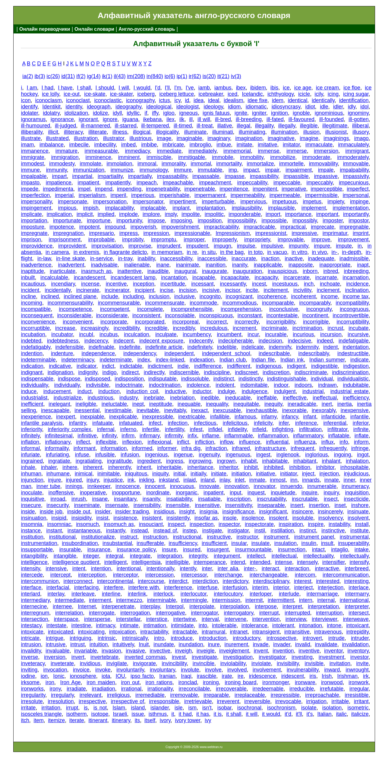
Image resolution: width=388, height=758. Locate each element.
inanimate (187, 265)
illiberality (31, 132)
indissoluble (195, 379)
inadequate (321, 258)
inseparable (271, 505)
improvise (139, 246)
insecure (31, 505)
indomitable (254, 385)
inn (293, 480)
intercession (159, 575)
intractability (154, 632)
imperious (142, 195)
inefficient (32, 404)
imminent (129, 157)
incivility (302, 290)
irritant (361, 701)
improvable (291, 239)
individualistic (353, 379)
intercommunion (39, 581)
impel (84, 189)
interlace (359, 587)
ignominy (358, 113)
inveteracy (33, 663)
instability (339, 524)
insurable (70, 550)
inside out (78, 512)
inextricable (191, 417)
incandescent (89, 277)
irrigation (316, 701)
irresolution (61, 701)
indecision (270, 341)
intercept (60, 575)
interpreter (356, 606)
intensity (30, 568)
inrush (78, 499)
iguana (130, 119)
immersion (326, 151)
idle (324, 107)
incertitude (172, 284)
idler (338, 107)
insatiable (209, 499)
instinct (307, 531)
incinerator (117, 290)
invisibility (288, 663)
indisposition (129, 379)
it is (217, 714)
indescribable (274, 353)
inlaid (189, 480)
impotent (89, 227)
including (133, 296)
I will (123, 88)
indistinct (223, 379)
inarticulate (62, 271)
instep (189, 531)
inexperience (36, 417)
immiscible (159, 157)
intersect (359, 613)
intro (159, 638)
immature (66, 151)
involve (213, 670)
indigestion (356, 366)
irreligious (118, 695)
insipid (58, 518)
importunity (129, 221)
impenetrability (163, 189)
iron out (130, 682)
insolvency (330, 518)
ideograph (98, 107)
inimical (84, 474)
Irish (327, 676)
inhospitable (354, 467)
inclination (357, 290)
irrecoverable (231, 689)
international (354, 600)
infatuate (102, 423)
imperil (118, 195)
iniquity (160, 474)
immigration (65, 157)
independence (98, 353)
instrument (276, 537)
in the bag (232, 252)
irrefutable (331, 689)
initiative (265, 474)
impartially (140, 176)
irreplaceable (250, 695)
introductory (246, 638)
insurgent (218, 550)
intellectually (354, 556)
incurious (303, 334)
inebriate (154, 398)
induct (84, 391)
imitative (267, 145)
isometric (357, 708)
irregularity (33, 695)
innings (73, 486)
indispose (69, 379)
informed (142, 448)
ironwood (331, 682)
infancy (290, 417)
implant (181, 208)
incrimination (307, 328)
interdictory (235, 581)
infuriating (57, 455)
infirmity (173, 436)
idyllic (133, 113)
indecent (124, 341)
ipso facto (142, 676)
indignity (87, 372)
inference (306, 423)
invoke (103, 670)
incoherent (303, 296)
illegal (243, 126)
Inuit (144, 644)
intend (238, 562)
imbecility (105, 145)
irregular (359, 689)
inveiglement (234, 651)
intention (101, 568)
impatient (88, 183)
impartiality (110, 176)
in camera (57, 252)
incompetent (114, 309)
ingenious (156, 455)
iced (232, 94)
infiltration (310, 429)
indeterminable (38, 360)
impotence (61, 227)
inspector (229, 524)
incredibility (127, 328)
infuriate (30, 455)
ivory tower (187, 720)
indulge (226, 391)
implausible (281, 208)
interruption (329, 613)
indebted (31, 341)
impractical (293, 227)
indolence (198, 385)
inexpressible (157, 417)
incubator (62, 334)
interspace (66, 619)
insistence (125, 518)
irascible (206, 676)
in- (335, 252)
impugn (222, 246)
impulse (246, 246)
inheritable (169, 467)
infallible (219, 417)
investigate (204, 657)
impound (115, 227)
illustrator (113, 138)
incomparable (278, 303)
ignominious (329, 113)
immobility (251, 157)
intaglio (339, 550)
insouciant (151, 524)
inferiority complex (69, 429)
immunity (56, 170)
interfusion (234, 587)
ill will (203, 119)
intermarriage (322, 594)
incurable (275, 334)
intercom (305, 575)
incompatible (36, 309)
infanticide (333, 417)
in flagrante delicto (125, 252)
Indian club (232, 360)
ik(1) (107, 76)
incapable (203, 277)
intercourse (151, 581)
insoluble (302, 518)
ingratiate (59, 461)
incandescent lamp (133, 277)
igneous (188, 113)
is (86, 708)
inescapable (55, 410)
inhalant (331, 461)
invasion (111, 651)
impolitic (214, 214)
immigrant (357, 151)
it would (271, 714)
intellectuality (318, 556)
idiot (310, 107)
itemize (56, 720)
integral (114, 556)
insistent (152, 518)
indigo (110, 372)
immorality (173, 164)
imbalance (51, 145)
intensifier (333, 562)
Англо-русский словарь (146, 29)
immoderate (316, 157)
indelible (227, 347)
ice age (302, 88)
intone (334, 625)
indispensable (37, 379)
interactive (327, 568)
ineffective (295, 398)
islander (159, 708)
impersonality (36, 202)
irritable (340, 701)
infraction (216, 448)
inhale (28, 467)
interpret (292, 606)
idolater (29, 113)
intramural (213, 632)
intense (283, 562)
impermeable (285, 195)
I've (190, 88)
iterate (76, 720)
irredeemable (268, 689)
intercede (32, 575)
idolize (100, 113)
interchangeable (268, 575)
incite (252, 290)
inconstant (250, 315)
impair (272, 170)
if (145, 113)
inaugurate (214, 271)
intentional (129, 568)
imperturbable (218, 202)
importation (34, 221)
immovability (323, 164)
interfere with (143, 587)
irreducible (301, 689)
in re (192, 252)
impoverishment (180, 227)
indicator (86, 366)
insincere (302, 512)
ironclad (187, 682)
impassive (326, 176)
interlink (137, 594)
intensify (358, 562)
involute (190, 670)
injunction (32, 480)
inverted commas (145, 657)
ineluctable (114, 404)
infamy (268, 417)
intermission (226, 600)
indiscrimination (350, 372)
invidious (90, 663)
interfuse (207, 587)
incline (28, 296)
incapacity (266, 277)
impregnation (68, 233)
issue (138, 714)
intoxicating (91, 632)
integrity (198, 556)
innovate (209, 486)
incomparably (314, 303)
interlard (30, 594)
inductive (175, 391)
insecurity (57, 505)
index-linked (170, 360)
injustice (113, 480)
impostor (359, 221)
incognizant (239, 296)
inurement (236, 644)
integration (169, 556)
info (343, 442)
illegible (309, 126)
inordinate (157, 493)
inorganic (186, 493)
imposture (32, 227)
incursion (330, 334)
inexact (199, 410)
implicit (85, 214)
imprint (361, 233)
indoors (303, 385)
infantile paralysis (41, 423)
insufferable (150, 543)
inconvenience (38, 322)
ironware (305, 682)
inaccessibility (176, 258)
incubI (86, 334)
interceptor (125, 575)
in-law (44, 258)
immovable (356, 164)
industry (128, 398)
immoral (146, 164)
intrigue (54, 638)
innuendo (291, 486)
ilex (170, 119)
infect (155, 423)
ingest (263, 455)
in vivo (319, 252)
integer (91, 556)
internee (62, 606)
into (203, 625)
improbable (101, 239)
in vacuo (277, 252)
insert (296, 505)
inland (207, 480)
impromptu (163, 239)
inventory (358, 651)
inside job (51, 512)
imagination (249, 138)
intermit (254, 600)
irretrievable (198, 701)
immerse (296, 151)
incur (253, 334)
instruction (155, 537)
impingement (36, 208)
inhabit (249, 461)
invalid (302, 644)
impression (156, 233)
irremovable (184, 695)
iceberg (146, 94)
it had (185, 714)
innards (311, 480)
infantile (359, 417)
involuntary (162, 670)
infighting (282, 429)
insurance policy (136, 550)
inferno (128, 429)
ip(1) (182, 76)
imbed (128, 145)
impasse (234, 176)
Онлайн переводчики (44, 29)
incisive (211, 290)
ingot (363, 455)
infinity (109, 436)
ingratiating (89, 461)
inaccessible (211, 258)
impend (103, 189)
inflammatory (308, 436)
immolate (90, 164)
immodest (32, 164)
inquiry (331, 493)
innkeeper (98, 486)
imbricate (173, 145)
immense (268, 151)
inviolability (233, 663)
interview (295, 619)
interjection (330, 587)
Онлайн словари (94, 29)
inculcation (136, 334)
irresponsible (164, 701)
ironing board (240, 682)
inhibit (251, 467)
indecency (96, 341)
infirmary (149, 436)
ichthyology (280, 94)
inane (162, 265)
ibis (274, 88)
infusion (130, 455)
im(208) (136, 76)
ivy (208, 720)
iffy (155, 113)
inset (339, 505)
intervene (235, 619)
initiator (288, 474)
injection (329, 474)
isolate (309, 708)
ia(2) (27, 76)
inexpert (65, 417)
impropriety (257, 239)
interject (303, 587)
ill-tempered (155, 126)
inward (332, 670)
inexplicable (123, 417)
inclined (50, 296)
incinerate (87, 290)
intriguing (80, 638)
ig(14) (94, 76)
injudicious (356, 474)
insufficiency (183, 543)
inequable (189, 404)
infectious (205, 423)
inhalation (357, 461)
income (329, 296)
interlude (289, 594)
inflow (226, 442)
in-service (101, 258)
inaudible (158, 271)
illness (119, 132)
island (138, 708)
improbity (132, 239)
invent (261, 651)
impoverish (143, 227)
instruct (128, 537)
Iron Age (70, 682)
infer (284, 423)
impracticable (259, 227)
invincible (203, 663)
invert (77, 657)
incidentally (58, 290)
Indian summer (327, 360)
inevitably (175, 410)
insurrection (291, 550)
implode (128, 214)
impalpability (354, 170)
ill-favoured (301, 119)
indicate (359, 360)
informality (56, 448)
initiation (241, 474)
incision (188, 290)
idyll (117, 113)
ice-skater (121, 94)
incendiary (63, 284)
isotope (99, 714)
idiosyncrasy (286, 107)
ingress (174, 461)
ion (44, 676)
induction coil (142, 391)
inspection (201, 524)
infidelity (237, 429)
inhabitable (275, 461)
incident (30, 290)
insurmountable (253, 550)
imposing (181, 221)
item (39, 720)
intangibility (34, 556)
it (173, 714)
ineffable (267, 398)
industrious (100, 398)
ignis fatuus (216, 113)
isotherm (76, 714)
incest (259, 284)
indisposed (97, 379)
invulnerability (302, 670)
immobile (222, 157)
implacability (119, 208)
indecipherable (235, 341)
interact (270, 568)
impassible (295, 176)
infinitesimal (59, 436)
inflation (30, 442)
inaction (270, 258)
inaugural (185, 271)
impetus (312, 202)
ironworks (32, 689)
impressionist (270, 233)
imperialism (92, 195)
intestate (56, 625)
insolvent (358, 518)
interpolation (234, 606)
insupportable (37, 550)
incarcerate (296, 277)
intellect (256, 556)
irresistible (356, 695)
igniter (259, 113)
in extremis (86, 252)
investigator (272, 657)
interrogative (170, 613)
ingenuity (209, 455)
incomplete (150, 309)
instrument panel (314, 537)
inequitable (246, 404)
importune (98, 221)
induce (28, 391)
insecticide (356, 499)
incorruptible (35, 328)
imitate (244, 145)
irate (227, 676)
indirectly (154, 372)
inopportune (126, 493)
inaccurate (244, 258)
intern (305, 600)
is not (100, 708)
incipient (144, 290)
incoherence (271, 296)
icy (178, 100)
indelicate (252, 347)
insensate (116, 505)
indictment (160, 366)
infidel (215, 429)
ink (131, 480)
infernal (106, 429)
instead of (165, 531)
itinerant (97, 720)
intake (362, 550)
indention (31, 353)
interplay (150, 606)
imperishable (174, 195)
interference (178, 587)
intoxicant (357, 625)
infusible (105, 455)
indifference (208, 366)
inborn (310, 271)
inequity (273, 404)
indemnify (280, 347)
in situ (209, 252)
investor (359, 657)
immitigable (191, 157)
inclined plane (80, 296)
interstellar (128, 619)
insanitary (125, 499)
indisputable (162, 379)
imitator (291, 145)
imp (233, 170)
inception (143, 284)
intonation (310, 625)
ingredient (149, 461)
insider (102, 512)
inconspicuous (216, 315)
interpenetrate (118, 606)
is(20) (209, 76)
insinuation (33, 518)
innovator (264, 486)
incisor (232, 290)
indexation (202, 360)
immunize (122, 170)
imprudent (168, 246)
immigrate (32, 157)
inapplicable (268, 265)
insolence (252, 518)
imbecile (79, 145)
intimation (155, 625)
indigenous (269, 366)
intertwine (184, 619)
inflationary (57, 442)
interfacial (57, 587)
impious (67, 208)
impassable (205, 176)
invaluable (57, 651)
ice (286, 88)
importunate (67, 221)
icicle (304, 94)
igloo (168, 113)
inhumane (58, 474)
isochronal (249, 708)
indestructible (353, 353)
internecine (34, 606)
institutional (62, 537)
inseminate (87, 505)
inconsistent (146, 315)
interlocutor (194, 594)
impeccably (320, 183)
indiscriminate (311, 372)
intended (260, 562)
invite (362, 663)
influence (249, 442)
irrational (131, 689)
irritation (50, 708)
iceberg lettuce (176, 94)
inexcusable (227, 410)
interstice (156, 619)
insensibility (147, 505)
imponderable (245, 214)
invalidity (31, 651)
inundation (191, 644)
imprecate (322, 227)
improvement (353, 239)
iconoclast (78, 100)
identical (298, 100)
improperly (224, 239)
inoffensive (61, 493)
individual (322, 379)
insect (331, 499)
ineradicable (302, 404)
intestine (81, 625)
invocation (55, 670)
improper (194, 239)
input (235, 493)
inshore (360, 505)
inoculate (31, 493)
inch (309, 284)
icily (319, 94)
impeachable (178, 183)
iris (312, 676)
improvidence (36, 246)
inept (138, 404)
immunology (154, 170)
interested (327, 581)
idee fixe (257, 100)
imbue (223, 145)
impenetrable (199, 189)
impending (129, 189)
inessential (86, 410)
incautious (33, 284)
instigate (212, 531)
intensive (56, 568)
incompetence (75, 309)
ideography (128, 107)
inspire (315, 524)
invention (283, 651)
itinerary (121, 720)
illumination (284, 132)
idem (277, 100)
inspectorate (259, 524)
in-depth (351, 252)
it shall (233, 714)
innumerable (321, 486)
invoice (81, 670)
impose (156, 221)
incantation (174, 277)
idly (351, 107)
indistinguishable (286, 379)
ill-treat (205, 126)
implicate (31, 214)
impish (91, 208)
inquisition (357, 493)
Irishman (347, 676)
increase (65, 328)
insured (191, 550)
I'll (167, 88)
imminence (98, 157)
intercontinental (115, 581)
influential (277, 442)
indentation (356, 347)
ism (192, 708)
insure (169, 550)
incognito (210, 296)
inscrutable (304, 499)
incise (166, 290)
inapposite (301, 265)
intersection (34, 619)
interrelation (69, 613)
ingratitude (119, 461)
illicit (53, 132)
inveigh (183, 651)
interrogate (101, 613)
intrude (336, 638)
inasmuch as (96, 271)
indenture (62, 353)
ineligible (86, 404)
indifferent (238, 366)
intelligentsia (146, 562)
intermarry (357, 594)
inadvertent (71, 265)
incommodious (239, 303)
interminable (161, 600)
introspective (281, 638)
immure (183, 170)
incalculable (54, 277)
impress (128, 233)
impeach (147, 183)
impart (59, 176)
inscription (239, 499)
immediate (169, 151)
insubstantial (117, 543)
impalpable (33, 176)
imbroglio (200, 145)
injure (54, 480)
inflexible (106, 442)
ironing (211, 682)
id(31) (68, 76)
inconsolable (179, 315)
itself (149, 720)
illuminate (195, 132)
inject (308, 474)
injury (93, 480)
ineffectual (325, 398)
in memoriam (166, 252)
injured (74, 480)
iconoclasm (48, 100)
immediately (202, 151)
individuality (34, 385)
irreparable (216, 695)
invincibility (174, 663)
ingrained (32, 461)
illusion (311, 132)
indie (183, 366)
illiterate (97, 132)
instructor (247, 537)
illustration (86, 138)
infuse (82, 455)
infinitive (87, 436)
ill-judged (65, 126)
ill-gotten (359, 119)
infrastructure (270, 448)
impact (251, 170)
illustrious (141, 138)
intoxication (122, 632)
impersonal (356, 195)
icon (25, 100)
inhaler (49, 467)
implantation (210, 208)
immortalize (260, 164)
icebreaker (210, 94)
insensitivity (238, 505)
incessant (202, 284)
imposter (333, 221)
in (360, 246)
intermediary (35, 600)
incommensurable (119, 303)
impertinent (182, 202)
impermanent (210, 195)
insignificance (238, 512)
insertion (319, 505)
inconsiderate (112, 315)
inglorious (316, 455)
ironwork (358, 682)
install (362, 524)
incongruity (319, 309)
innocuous (182, 486)
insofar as (206, 518)
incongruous (354, 309)
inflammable (238, 436)
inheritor (228, 467)
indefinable (101, 347)
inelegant (59, 404)
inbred (330, 271)
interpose (265, 606)
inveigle (206, 651)
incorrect (217, 322)
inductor (202, 391)
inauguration (247, 271)
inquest (256, 493)
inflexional (159, 442)
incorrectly (246, 322)
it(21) (223, 76)
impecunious (354, 183)
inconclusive (283, 309)
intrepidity (357, 632)
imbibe (149, 145)
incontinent (315, 315)
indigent (296, 366)
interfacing (86, 587)
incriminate (274, 328)
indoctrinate (129, 385)
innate (331, 480)
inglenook (287, 455)
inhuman (31, 474)
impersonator (148, 202)
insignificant (273, 512)
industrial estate (349, 391)
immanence (34, 151)
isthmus (158, 714)
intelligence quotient (75, 562)
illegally (286, 126)
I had (47, 88)
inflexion (132, 442)
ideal (213, 100)
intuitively (123, 644)
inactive (294, 258)
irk (366, 676)
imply (171, 214)
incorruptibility (352, 322)
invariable (85, 651)
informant (85, 448)
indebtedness (63, 341)
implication (59, 214)
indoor (281, 385)
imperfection (35, 195)
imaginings (336, 138)
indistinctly (250, 379)
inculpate (165, 334)
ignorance (62, 119)
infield (259, 429)
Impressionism (233, 233)
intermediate (69, 600)
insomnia (31, 524)
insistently (177, 518)
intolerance (254, 625)
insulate (260, 543)
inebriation (182, 398)
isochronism (281, 708)
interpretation (323, 606)
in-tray (125, 258)
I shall (84, 88)
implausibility (246, 208)
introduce (181, 638)
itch (25, 720)
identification (354, 100)
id (187, 100)
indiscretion (276, 372)
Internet (87, 606)
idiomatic (256, 107)
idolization (76, 113)
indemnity (307, 347)
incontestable (282, 315)
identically (323, 100)
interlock (163, 594)
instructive (219, 537)
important (327, 214)
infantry (77, 423)
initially (198, 474)
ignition (279, 113)
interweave (356, 619)
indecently (201, 341)
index (143, 360)
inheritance (200, 467)
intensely (307, 562)
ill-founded (331, 119)
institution (32, 537)
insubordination (80, 543)
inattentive (129, 271)
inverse (29, 657)
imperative (294, 189)
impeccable (286, 183)
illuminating (252, 132)
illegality (264, 126)
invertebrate (104, 657)
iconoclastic (107, 100)
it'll (299, 714)
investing (302, 657)
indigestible (324, 366)
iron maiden (101, 682)
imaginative (281, 138)
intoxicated (60, 632)
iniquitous (136, 474)
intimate (129, 625)
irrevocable (288, 701)
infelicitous (235, 423)
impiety (335, 202)
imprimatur (335, 233)
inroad (57, 499)
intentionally (160, 568)
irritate (28, 708)
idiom (234, 107)
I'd (157, 88)
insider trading (132, 512)
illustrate (31, 138)
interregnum (35, 613)
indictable (131, 366)
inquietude (283, 493)
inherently (119, 467)
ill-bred (223, 119)
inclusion (159, 296)
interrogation (135, 613)
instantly (115, 531)
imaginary (218, 138)
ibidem (258, 88)
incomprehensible (192, 309)
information (113, 448)
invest (179, 657)
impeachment (215, 183)
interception (92, 575)
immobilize (282, 157)
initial (179, 474)
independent (179, 353)
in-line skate (70, 258)
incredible (156, 328)
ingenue (183, 455)
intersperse (97, 619)
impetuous (284, 202)
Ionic (58, 676)
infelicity (263, 423)
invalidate (326, 644)
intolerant (283, 625)
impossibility (242, 221)
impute (344, 246)
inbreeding (356, 271)
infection (178, 423)
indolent (225, 385)
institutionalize (98, 537)
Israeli (120, 714)
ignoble (301, 113)
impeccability (252, 183)
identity (73, 107)
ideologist (187, 107)
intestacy (31, 625)
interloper (260, 594)
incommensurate (164, 303)
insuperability (353, 543)
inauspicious (282, 271)
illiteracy (73, 132)
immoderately (352, 157)
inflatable (338, 436)
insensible (177, 505)
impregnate (34, 233)
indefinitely (200, 347)
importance (298, 214)
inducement (57, 391)
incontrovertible (350, 315)
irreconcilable (194, 689)
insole (230, 518)
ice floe (351, 88)
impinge (359, 202)
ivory (165, 720)
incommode (203, 303)
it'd (288, 714)
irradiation (103, 689)
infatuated (130, 423)
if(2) (80, 76)
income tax (356, 296)
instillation (282, 531)
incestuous (285, 284)
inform (361, 442)
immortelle (291, 164)
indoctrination (165, 385)
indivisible (97, 385)
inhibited (274, 467)
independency (139, 353)
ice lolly (50, 94)
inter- (250, 568)
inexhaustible (261, 410)
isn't (207, 708)
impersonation (110, 202)
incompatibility (352, 303)
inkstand (169, 480)
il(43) (120, 76)
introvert (312, 638)
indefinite (129, 347)
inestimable (118, 410)
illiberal (360, 126)
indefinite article (163, 347)
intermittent (281, 600)
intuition (99, 644)
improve (320, 239)
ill (191, 119)
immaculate (319, 145)
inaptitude (32, 271)
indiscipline (217, 372)
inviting (29, 670)
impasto (30, 183)
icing (333, 94)
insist (102, 518)
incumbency (197, 334)
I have (65, 88)
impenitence (233, 189)
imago (361, 138)
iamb (204, 88)
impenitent (265, 189)
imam (27, 145)
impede (29, 189)
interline (111, 594)
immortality (228, 164)
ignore (110, 119)
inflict (183, 442)
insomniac (59, 524)
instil (259, 531)
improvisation (107, 246)
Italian (324, 714)
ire (241, 676)
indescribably (313, 353)
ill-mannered (95, 126)
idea (198, 100)
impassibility (264, 176)
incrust (335, 328)
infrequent (302, 448)
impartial (82, 176)
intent (78, 568)
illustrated (57, 138)
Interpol (175, 606)
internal (326, 600)
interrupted (297, 613)
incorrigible (316, 322)
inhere (69, 467)
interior (281, 587)
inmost (277, 480)
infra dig (190, 448)
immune (30, 170)
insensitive (207, 505)
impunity (298, 246)
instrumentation (39, 543)
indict (108, 366)
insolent (278, 518)
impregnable (354, 227)
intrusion (31, 644)
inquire (309, 493)
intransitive (297, 632)
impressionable (192, 233)
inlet (239, 480)
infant (309, 417)
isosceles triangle (41, 714)
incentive (116, 284)
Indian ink (292, 360)
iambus (223, 88)
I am (32, 88)
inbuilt (28, 277)
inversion (54, 657)
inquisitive (32, 499)
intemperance (210, 562)
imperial (64, 195)
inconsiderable (74, 315)
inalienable (137, 265)
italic (341, 714)
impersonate (72, 202)
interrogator (204, 613)
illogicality (167, 132)
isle (178, 708)
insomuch (87, 524)
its (137, 720)
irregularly (62, 695)
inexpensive (355, 410)
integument (227, 556)
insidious (164, 512)
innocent (155, 486)
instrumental (354, 537)
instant (54, 531)
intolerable (224, 625)
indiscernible (184, 372)
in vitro (299, 252)
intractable (184, 632)
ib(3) (39, 76)
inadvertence (36, 265)
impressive (304, 233)
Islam (118, 708)
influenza (304, 442)
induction (108, 391)
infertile (150, 429)
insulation (285, 543)
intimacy (105, 625)
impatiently (118, 183)
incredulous (213, 328)
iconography (140, 100)
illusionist (336, 132)
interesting (356, 581)
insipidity (81, 518)
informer (167, 448)
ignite (241, 113)
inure (214, 644)
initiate (218, 474)
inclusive (184, 296)
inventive (308, 651)
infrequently (332, 448)
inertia (344, 404)
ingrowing (200, 461)
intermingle (194, 600)
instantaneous (84, 531)
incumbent (229, 334)
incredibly (184, 328)
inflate (362, 436)
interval (210, 619)
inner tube (48, 486)
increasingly (94, 328)
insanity (151, 499)
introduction (212, 638)
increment (244, 328)
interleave (82, 594)
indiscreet (246, 372)
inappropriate (335, 265)
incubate (359, 328)
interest (302, 581)
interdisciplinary (271, 581)
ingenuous (238, 455)
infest (196, 429)
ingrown (226, 461)
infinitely (30, 436)
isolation (332, 708)
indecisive (299, 341)
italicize (360, 714)
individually (67, 385)
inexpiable (92, 417)
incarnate (326, 277)
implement (313, 208)
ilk (182, 119)
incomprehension (241, 309)
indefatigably (35, 347)
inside (28, 512)
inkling (146, 480)
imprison (31, 239)
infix (192, 436)
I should (105, 88)
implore (151, 214)
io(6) (170, 76)
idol (364, 107)
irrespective (92, 701)
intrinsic (107, 638)
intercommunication (346, 575)
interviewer (324, 619)
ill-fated (275, 119)
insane (100, 499)
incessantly (233, 284)
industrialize (68, 398)
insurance (98, 550)
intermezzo (129, 600)
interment (100, 600)
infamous (245, 417)
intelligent (115, 562)
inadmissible (354, 258)
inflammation (273, 436)
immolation (119, 164)
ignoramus (33, 119)
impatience (58, 183)
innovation (236, 486)
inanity (239, 265)
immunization (88, 170)
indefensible (69, 347)
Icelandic (252, 94)
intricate (30, 638)
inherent (93, 467)
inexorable (294, 410)
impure (322, 246)
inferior (361, 423)
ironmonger (275, 682)
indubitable (356, 385)
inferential (334, 423)
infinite (361, 429)
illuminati (222, 132)
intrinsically (135, 638)
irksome (30, 682)
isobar (224, 708)
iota (106, 676)
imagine (309, 138)
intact (318, 550)
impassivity (356, 176)
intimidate (182, 625)
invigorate (144, 663)
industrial (312, 391)
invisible (314, 663)
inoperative (93, 493)
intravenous (328, 632)
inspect (176, 524)
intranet (239, 632)
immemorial (237, 151)
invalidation (355, 644)
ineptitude (160, 404)
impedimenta (58, 189)
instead (139, 531)
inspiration (291, 524)
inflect (83, 442)
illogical (141, 132)
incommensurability (70, 303)
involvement (267, 670)
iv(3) (236, 76)
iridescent (292, 676)
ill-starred (125, 126)
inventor (333, 651)
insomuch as (119, 524)
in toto (255, 252)
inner (349, 480)
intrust (77, 644)
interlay (55, 594)
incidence (357, 284)
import (273, 214)
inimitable (108, 474)
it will (251, 714)
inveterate (62, 663)
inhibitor (325, 467)
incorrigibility (280, 322)
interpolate (201, 606)
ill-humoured (35, 126)
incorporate (113, 322)
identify (29, 107)
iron (50, 682)
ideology (213, 107)
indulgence (254, 391)
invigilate (116, 663)
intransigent (266, 632)
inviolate (261, 663)
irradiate (76, 689)
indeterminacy (78, 360)
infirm (127, 436)
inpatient (213, 493)
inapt (363, 265)
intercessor (194, 575)
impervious (253, 202)
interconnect (77, 581)
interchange (228, 575)
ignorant (88, 119)
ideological (158, 107)
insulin (309, 543)
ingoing (342, 455)
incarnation (356, 277)
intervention (265, 619)
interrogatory (238, 613)
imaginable (189, 138)
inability (146, 258)
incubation (33, 334)
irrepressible (285, 695)
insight (187, 512)
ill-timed (183, 126)
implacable (153, 208)
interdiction (205, 581)
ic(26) (53, 76)
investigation (238, 657)
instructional (187, 537)
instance (31, 531)
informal (30, 448)
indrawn (327, 385)
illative (224, 126)
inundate (163, 644)
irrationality (160, 689)
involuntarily (130, 670)
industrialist (34, 398)
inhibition (299, 467)
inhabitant (304, 461)
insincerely (330, 512)
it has (202, 714)
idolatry (51, 113)
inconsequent (36, 315)
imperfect (357, 189)
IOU (120, 676)
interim (260, 587)
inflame (210, 436)
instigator (238, 531)
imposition (210, 221)
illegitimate (334, 126)
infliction (204, 442)
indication (32, 366)
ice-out (72, 94)
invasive (135, 651)
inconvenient (78, 322)
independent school (226, 353)
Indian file (263, 360)
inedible (210, 398)
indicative (60, 366)
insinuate (357, 512)
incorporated (149, 322)
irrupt (72, 708)
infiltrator (337, 429)
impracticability (221, 227)
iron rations (158, 682)
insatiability (179, 499)
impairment (298, 170)
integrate (140, 556)
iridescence (262, 676)
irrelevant (90, 695)
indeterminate (116, 360)
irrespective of (127, 701)
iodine (28, 676)
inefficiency (355, 398)
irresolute (32, 701)
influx (327, 442)
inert (327, 404)
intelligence (34, 562)
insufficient (214, 543)
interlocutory (228, 594)
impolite (190, 214)
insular (239, 543)
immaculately (353, 145)
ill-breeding (249, 119)
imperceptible (326, 189)
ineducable (238, 398)
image (164, 138)
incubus (108, 334)
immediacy (137, 151)
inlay (224, 480)
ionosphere (83, 676)
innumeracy (355, 486)
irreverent (228, 701)
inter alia (228, 568)
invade (261, 644)
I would (142, 88)
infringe (360, 448)
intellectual (284, 556)
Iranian (167, 676)
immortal (201, 164)
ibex (241, 88)
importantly (356, 214)
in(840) (155, 76)
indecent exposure (161, 341)
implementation (350, 208)
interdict (178, 581)
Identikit (51, 107)
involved (237, 670)
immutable (210, 170)
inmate (257, 480)
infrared (241, 448)
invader (281, 644)
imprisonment (65, 239)
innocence (127, 486)
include (109, 296)
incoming (31, 303)
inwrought (357, 670)
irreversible (257, 701)
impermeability (247, 195)
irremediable (150, 695)
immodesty (61, 164)
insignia (209, 512)
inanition (216, 265)
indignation (60, 372)
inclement (328, 290)
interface (31, 587)
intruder (360, 638)
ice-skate (94, 94)
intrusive (56, 644)
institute (359, 531)
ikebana (152, 119)
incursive (358, 334)
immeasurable (101, 151)
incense (90, 284)
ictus (164, 100)
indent (330, 347)
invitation (340, 663)
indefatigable (354, 341)
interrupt (269, 613)
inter (207, 568)
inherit (144, 467)
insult (327, 543)
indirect (130, 372)
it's (309, 714)
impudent (197, 246)
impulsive (272, 246)
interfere (113, 587)
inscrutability (271, 499)
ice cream (327, 88)
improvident (72, 246)
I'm (177, 88)
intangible (65, 556)
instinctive (333, 531)
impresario (101, 233)
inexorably (324, 410)
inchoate (330, 284)
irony (55, 689)
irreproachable (322, 695)
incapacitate (235, 277)
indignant (31, 372)
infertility (174, 429)
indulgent (284, 391)
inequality (217, 404)
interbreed (356, 568)
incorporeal (185, 322)
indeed (325, 341)
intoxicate (32, 632)
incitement (275, 290)
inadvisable (104, 265)
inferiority (31, 429)
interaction (297, 568)
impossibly (304, 221)
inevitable (148, 410)
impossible (274, 221)
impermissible (321, 195)
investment (331, 657)
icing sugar (355, 94)
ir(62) (195, 76)
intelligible (177, 562)
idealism (233, 100)
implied (106, 214)
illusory (360, 132)
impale (326, 170)
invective (160, 651)
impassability (172, 176)
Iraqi (186, 676)
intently (188, 568)
